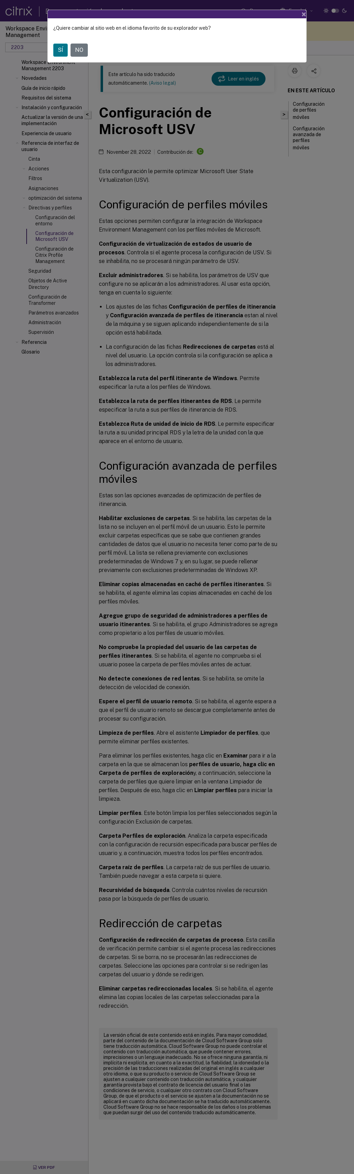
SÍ (60, 50)
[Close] (304, 14)
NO (79, 50)
